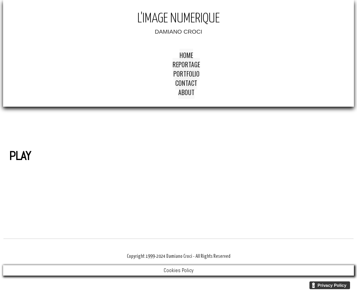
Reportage (186, 64)
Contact (186, 83)
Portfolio (186, 73)
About (186, 92)
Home (186, 55)
